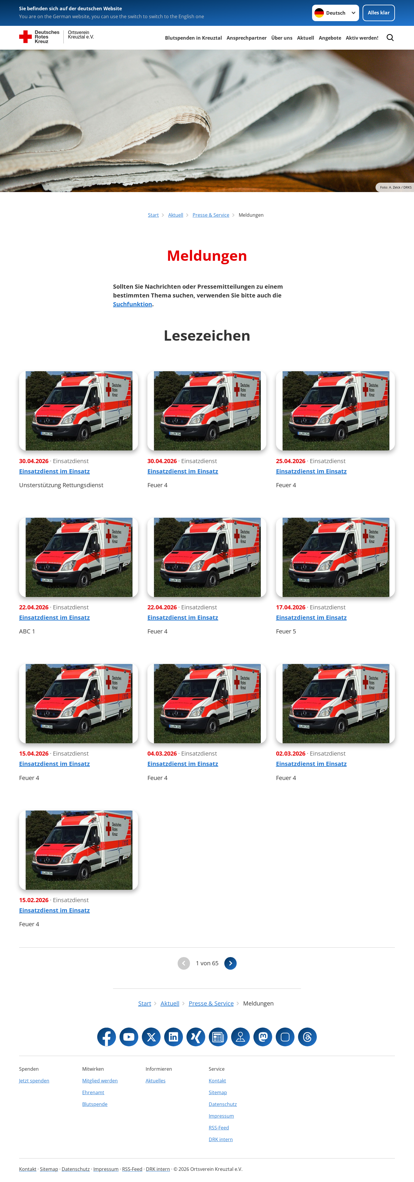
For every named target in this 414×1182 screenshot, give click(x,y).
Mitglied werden (100, 1080)
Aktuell (305, 38)
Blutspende (94, 1104)
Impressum (221, 1116)
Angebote (330, 38)
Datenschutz (223, 1104)
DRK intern (221, 1139)
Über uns (281, 38)
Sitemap (218, 1092)
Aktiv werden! (362, 38)
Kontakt (217, 1080)
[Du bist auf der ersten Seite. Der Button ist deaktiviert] (184, 963)
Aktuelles (156, 1080)
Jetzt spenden (34, 1080)
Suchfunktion (132, 304)
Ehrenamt (93, 1092)
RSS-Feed (219, 1127)
